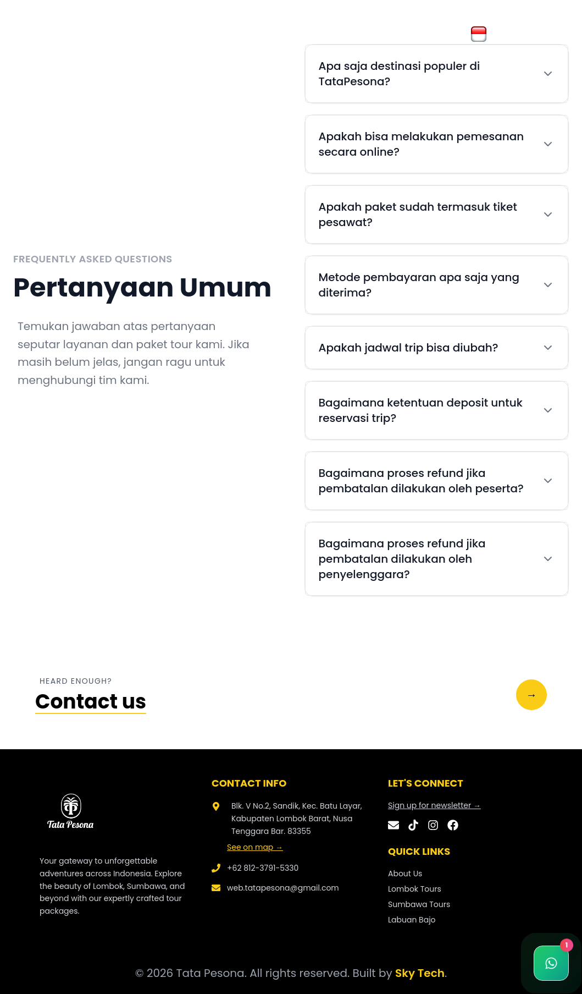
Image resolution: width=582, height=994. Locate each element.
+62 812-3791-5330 (262, 868)
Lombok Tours (414, 888)
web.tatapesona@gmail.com (283, 887)
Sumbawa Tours (419, 904)
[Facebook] (452, 825)
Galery (138, 34)
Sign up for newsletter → (434, 805)
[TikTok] (413, 825)
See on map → (255, 847)
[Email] (393, 825)
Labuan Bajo (412, 919)
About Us (93, 34)
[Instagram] (433, 825)
